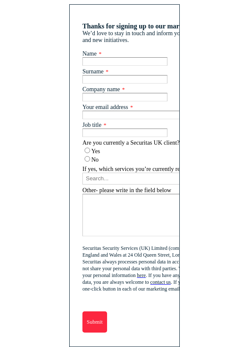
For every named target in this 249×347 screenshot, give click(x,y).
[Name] (124, 61)
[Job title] (124, 133)
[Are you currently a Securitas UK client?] (87, 150)
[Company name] (124, 97)
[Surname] (124, 79)
